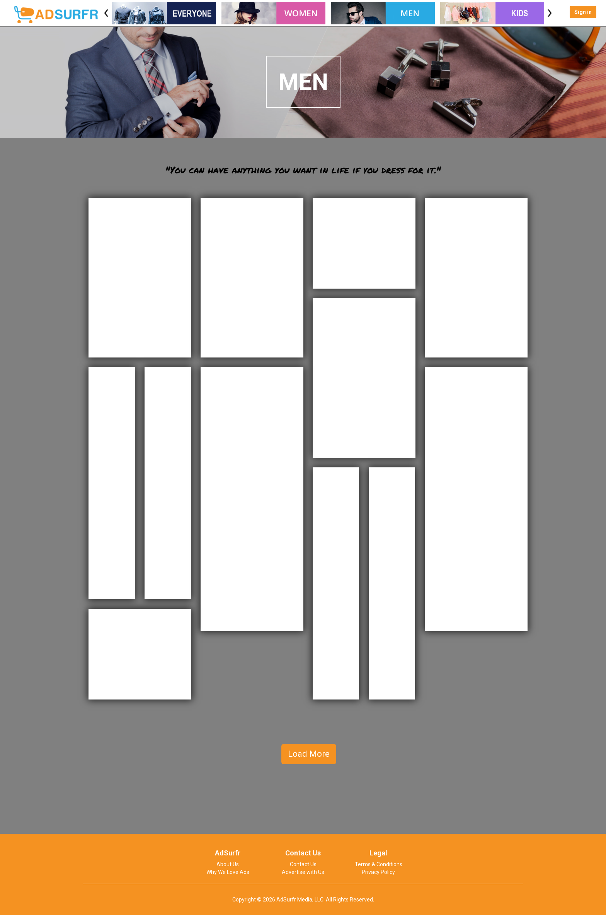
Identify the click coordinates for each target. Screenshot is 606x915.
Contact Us (303, 864)
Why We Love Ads (227, 872)
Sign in (583, 12)
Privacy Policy (378, 872)
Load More (309, 754)
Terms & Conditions (378, 864)
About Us (227, 864)
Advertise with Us (303, 872)
